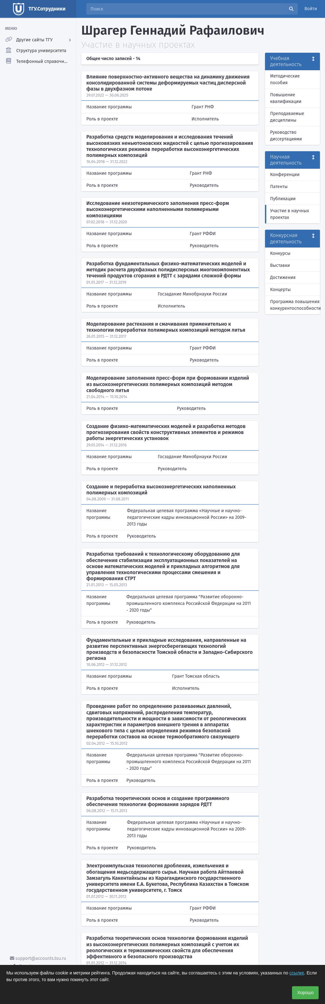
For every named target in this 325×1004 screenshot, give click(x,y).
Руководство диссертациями (286, 136)
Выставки (280, 265)
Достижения (282, 277)
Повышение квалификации (286, 98)
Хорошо (305, 992)
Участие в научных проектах (289, 214)
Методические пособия (285, 79)
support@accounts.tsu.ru (38, 958)
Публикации (282, 198)
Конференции (285, 174)
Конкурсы (280, 253)
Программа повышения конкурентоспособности (295, 305)
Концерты (280, 289)
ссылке (296, 972)
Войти (310, 8)
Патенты (279, 186)
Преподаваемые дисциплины (287, 117)
